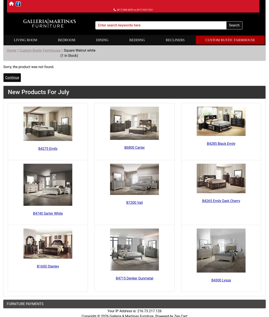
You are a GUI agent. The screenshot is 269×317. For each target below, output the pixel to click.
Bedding (137, 40)
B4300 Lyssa (221, 280)
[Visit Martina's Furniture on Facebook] (18, 4)
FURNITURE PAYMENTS (25, 304)
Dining (102, 40)
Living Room (25, 40)
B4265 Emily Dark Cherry (221, 201)
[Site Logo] (49, 23)
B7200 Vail (134, 203)
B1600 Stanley (48, 266)
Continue (12, 77)
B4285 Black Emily (221, 144)
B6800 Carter (134, 147)
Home (11, 50)
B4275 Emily (48, 149)
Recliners (175, 40)
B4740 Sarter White (48, 213)
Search (234, 25)
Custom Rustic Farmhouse (230, 40)
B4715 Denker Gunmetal (134, 278)
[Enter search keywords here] (160, 25)
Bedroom (66, 40)
